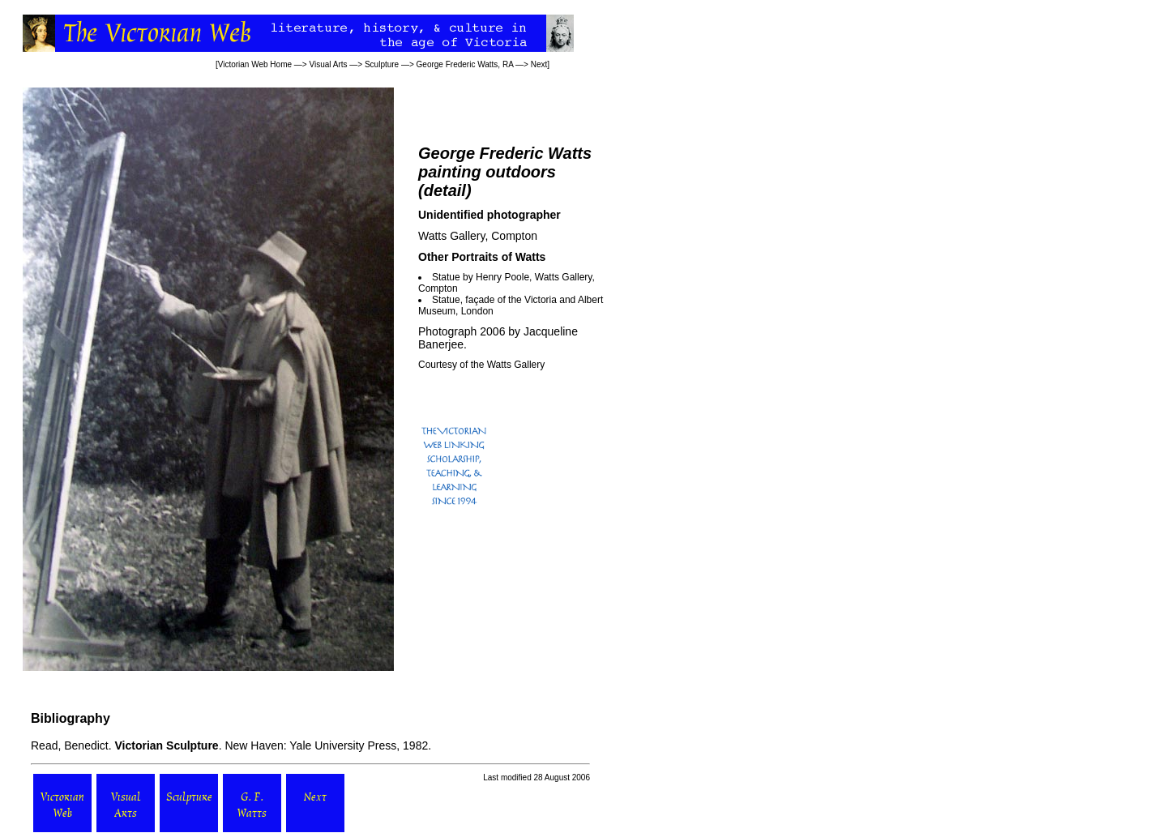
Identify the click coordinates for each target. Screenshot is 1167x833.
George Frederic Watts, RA (465, 64)
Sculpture (382, 64)
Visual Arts (328, 64)
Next (539, 64)
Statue (446, 299)
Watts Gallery (516, 364)
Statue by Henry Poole (480, 277)
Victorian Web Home (255, 64)
